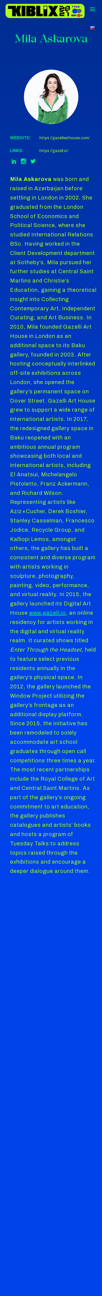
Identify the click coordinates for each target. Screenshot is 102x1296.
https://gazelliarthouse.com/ (64, 138)
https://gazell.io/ (53, 151)
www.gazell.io (47, 613)
